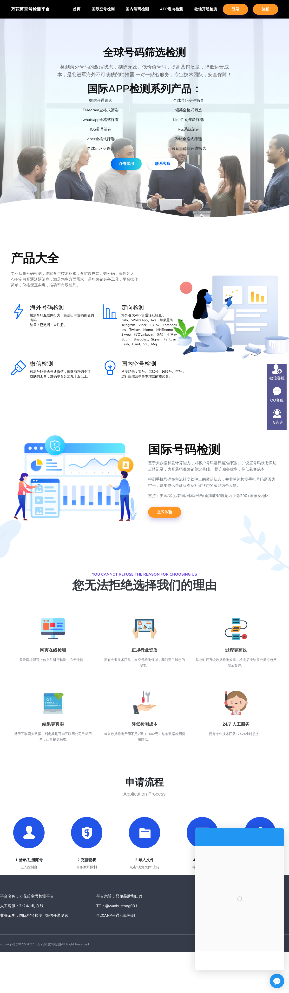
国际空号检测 (103, 9)
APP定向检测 (171, 9)
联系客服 (163, 163)
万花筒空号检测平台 (30, 9)
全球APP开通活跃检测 (115, 915)
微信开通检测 (205, 9)
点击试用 (126, 163)
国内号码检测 (137, 9)
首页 (76, 9)
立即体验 (164, 512)
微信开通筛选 (56, 915)
